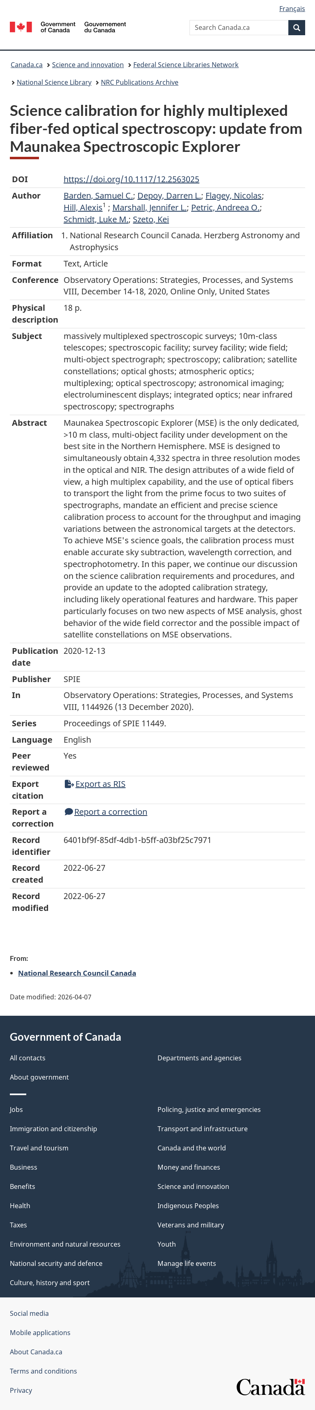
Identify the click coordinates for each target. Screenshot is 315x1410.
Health (20, 1205)
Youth (167, 1244)
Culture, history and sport (50, 1282)
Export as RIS (95, 783)
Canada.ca (27, 64)
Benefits (22, 1186)
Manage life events (187, 1263)
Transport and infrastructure (203, 1128)
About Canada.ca (36, 1351)
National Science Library (54, 82)
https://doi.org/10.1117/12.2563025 (131, 179)
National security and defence (56, 1263)
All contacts (28, 1057)
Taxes (18, 1224)
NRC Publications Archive (139, 82)
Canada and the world (192, 1147)
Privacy (21, 1390)
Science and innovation (88, 64)
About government (39, 1077)
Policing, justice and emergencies (209, 1109)
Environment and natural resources (65, 1244)
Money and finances (189, 1167)
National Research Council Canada (77, 973)
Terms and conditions (43, 1371)
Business (23, 1167)
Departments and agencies (200, 1057)
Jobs (16, 1109)
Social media (29, 1313)
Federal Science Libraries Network (186, 64)
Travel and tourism (39, 1147)
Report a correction (106, 811)
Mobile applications (40, 1332)
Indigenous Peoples (188, 1205)
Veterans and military (191, 1224)
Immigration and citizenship (53, 1128)
